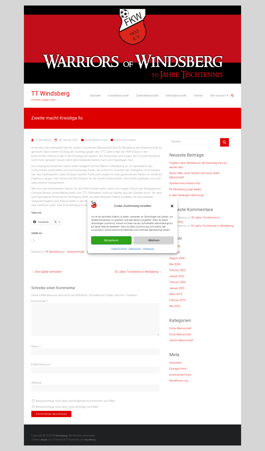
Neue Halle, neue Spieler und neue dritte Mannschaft (194, 175)
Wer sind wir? (218, 95)
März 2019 (175, 294)
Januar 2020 (176, 288)
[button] (172, 206)
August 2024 (177, 258)
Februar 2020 (177, 282)
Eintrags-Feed (177, 368)
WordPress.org (178, 380)
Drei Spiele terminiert (46, 271)
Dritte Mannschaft (176, 95)
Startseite (95, 95)
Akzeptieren (111, 240)
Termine (198, 95)
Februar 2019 (177, 300)
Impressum (148, 248)
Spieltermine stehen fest (184, 183)
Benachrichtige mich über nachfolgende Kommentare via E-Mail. (75, 401)
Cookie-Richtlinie (119, 248)
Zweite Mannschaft (147, 95)
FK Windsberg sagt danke (185, 189)
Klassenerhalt (75, 251)
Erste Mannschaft (118, 95)
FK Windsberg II (54, 251)
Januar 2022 (176, 276)
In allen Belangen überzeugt (186, 195)
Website (36, 382)
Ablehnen (153, 240)
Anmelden (175, 362)
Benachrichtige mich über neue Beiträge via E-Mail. (67, 406)
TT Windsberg (50, 93)
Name (36, 346)
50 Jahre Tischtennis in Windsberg (138, 271)
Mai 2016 (174, 306)
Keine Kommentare (125, 139)
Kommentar (39, 301)
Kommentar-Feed (180, 374)
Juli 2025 (174, 252)
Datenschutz (135, 248)
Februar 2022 (177, 270)
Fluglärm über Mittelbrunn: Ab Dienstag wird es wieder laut (198, 165)
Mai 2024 (174, 264)
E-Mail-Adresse (41, 364)
